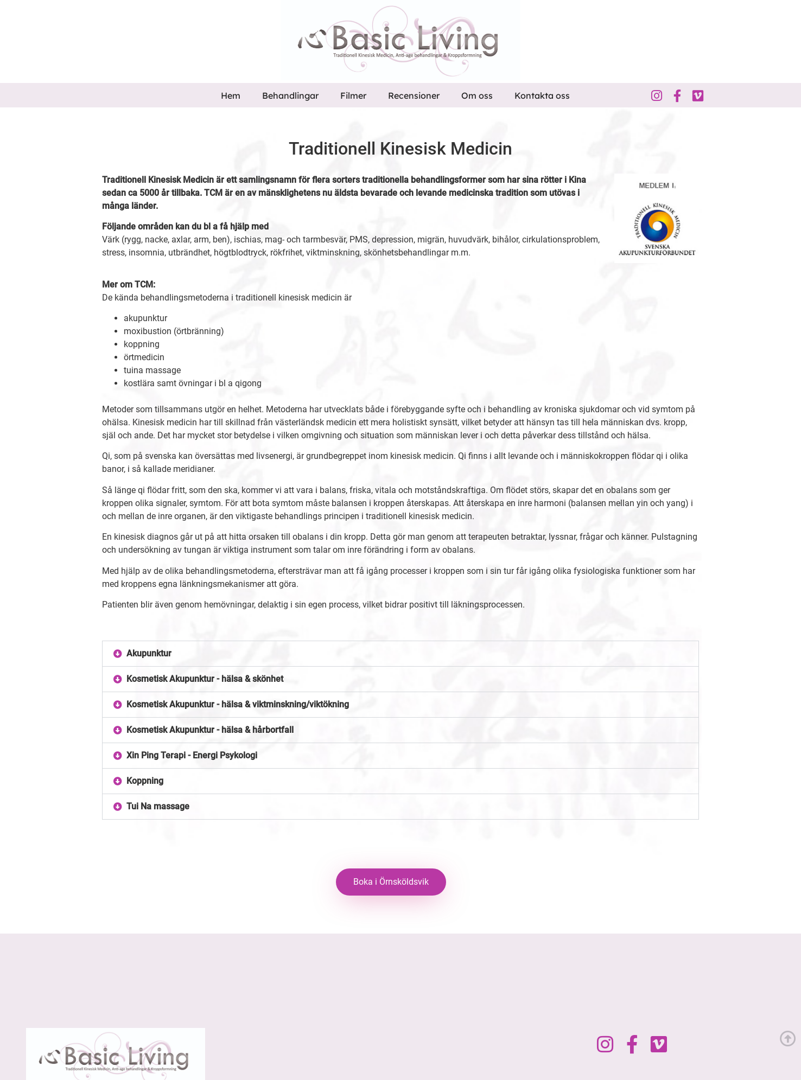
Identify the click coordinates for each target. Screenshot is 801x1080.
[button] (400, 653)
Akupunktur (148, 653)
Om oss (477, 95)
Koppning (144, 781)
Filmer (353, 95)
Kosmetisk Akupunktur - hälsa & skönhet (204, 679)
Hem (230, 95)
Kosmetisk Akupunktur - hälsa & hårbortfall (210, 730)
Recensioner (414, 95)
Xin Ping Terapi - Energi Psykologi (191, 755)
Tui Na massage (157, 806)
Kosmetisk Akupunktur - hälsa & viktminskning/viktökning (237, 704)
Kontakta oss (542, 95)
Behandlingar (290, 95)
